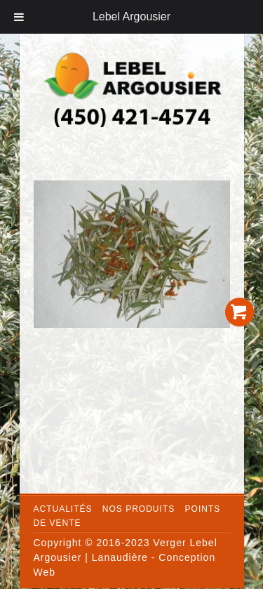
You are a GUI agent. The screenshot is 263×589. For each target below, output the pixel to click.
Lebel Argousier (131, 16)
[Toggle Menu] (19, 17)
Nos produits (138, 509)
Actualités (63, 509)
